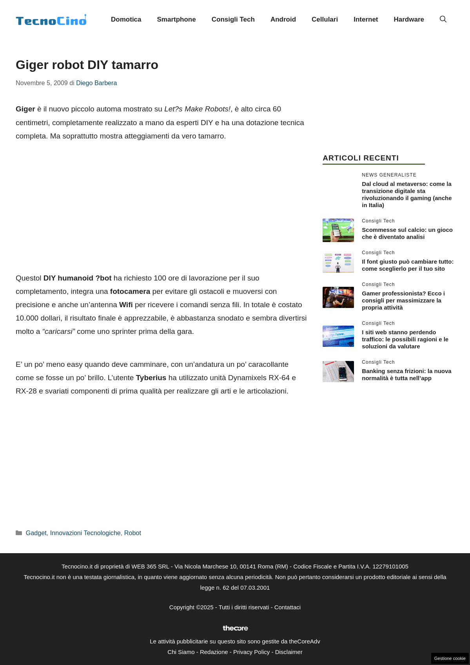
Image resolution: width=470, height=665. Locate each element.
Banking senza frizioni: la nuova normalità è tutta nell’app (406, 374)
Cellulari (325, 19)
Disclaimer (289, 652)
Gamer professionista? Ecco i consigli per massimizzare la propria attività (403, 300)
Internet (366, 19)
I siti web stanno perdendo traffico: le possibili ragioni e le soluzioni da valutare (405, 339)
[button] (443, 19)
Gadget (36, 532)
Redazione (214, 652)
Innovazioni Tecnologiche (85, 532)
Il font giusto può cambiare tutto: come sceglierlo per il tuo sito (408, 265)
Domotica (126, 19)
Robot (132, 532)
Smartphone (176, 19)
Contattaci (287, 607)
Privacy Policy (251, 652)
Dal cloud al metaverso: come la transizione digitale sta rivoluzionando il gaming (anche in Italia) (407, 194)
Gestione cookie (450, 658)
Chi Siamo (180, 652)
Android (283, 19)
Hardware (409, 19)
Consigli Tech (233, 19)
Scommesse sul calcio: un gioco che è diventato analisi (407, 233)
